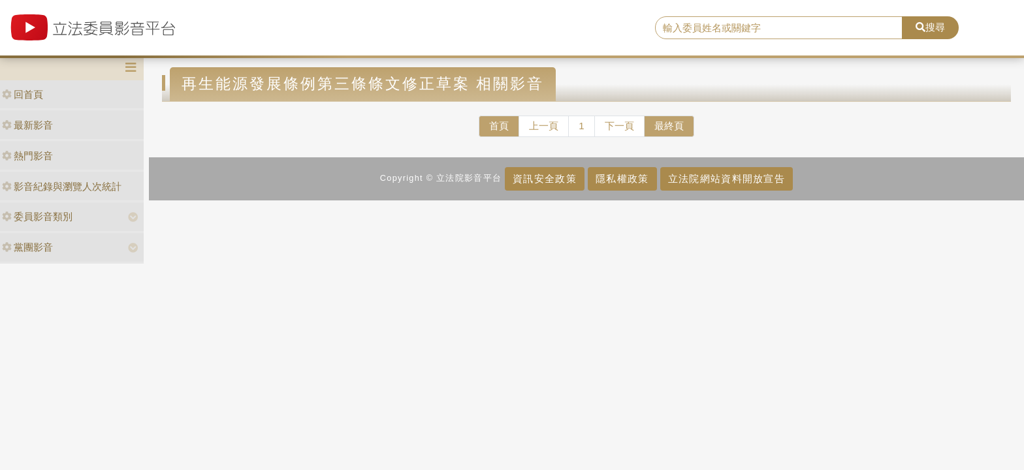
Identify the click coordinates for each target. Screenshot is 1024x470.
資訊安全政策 (545, 178)
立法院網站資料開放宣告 (726, 178)
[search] (779, 28)
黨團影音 (27, 247)
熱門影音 (27, 155)
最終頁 (669, 125)
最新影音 (27, 125)
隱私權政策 (622, 178)
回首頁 (22, 94)
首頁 (499, 125)
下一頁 (619, 125)
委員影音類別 (37, 216)
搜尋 (930, 27)
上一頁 (543, 125)
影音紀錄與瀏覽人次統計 (61, 186)
